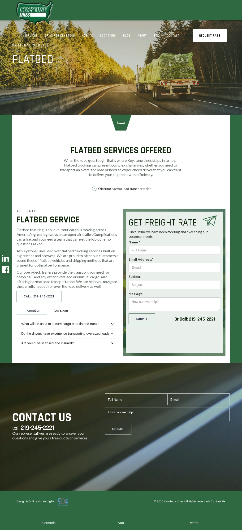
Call (33, 428)
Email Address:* (141, 259)
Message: (136, 294)
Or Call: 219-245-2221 (194, 319)
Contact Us (218, 501)
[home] (34, 14)
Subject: (135, 277)
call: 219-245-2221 (39, 296)
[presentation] (164, 339)
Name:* (134, 242)
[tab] (32, 310)
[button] (68, 324)
